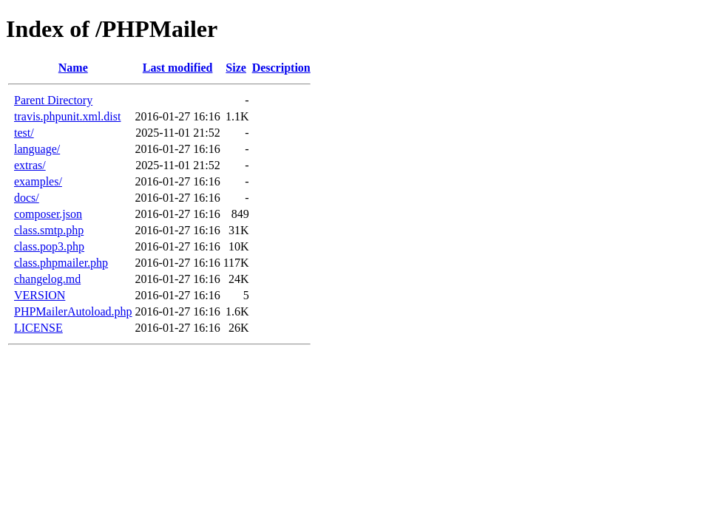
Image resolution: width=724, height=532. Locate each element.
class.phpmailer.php (61, 262)
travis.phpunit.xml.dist (67, 116)
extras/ (30, 165)
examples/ (38, 181)
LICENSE (38, 327)
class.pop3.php (49, 246)
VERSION (39, 295)
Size (236, 67)
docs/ (26, 197)
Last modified (178, 67)
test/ (24, 132)
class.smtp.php (49, 230)
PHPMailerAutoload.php (73, 311)
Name (73, 67)
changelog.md (47, 279)
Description (281, 67)
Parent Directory (53, 100)
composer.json (48, 214)
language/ (37, 149)
